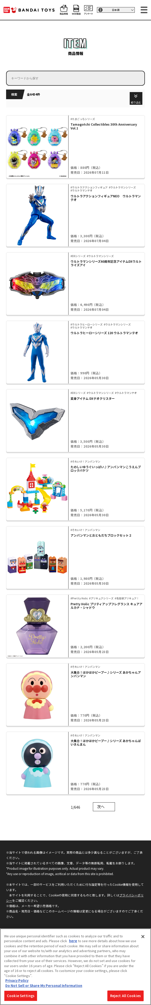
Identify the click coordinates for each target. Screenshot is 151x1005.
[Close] (142, 936)
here (73, 940)
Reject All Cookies (125, 995)
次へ (101, 806)
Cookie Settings (21, 995)
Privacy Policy (16, 980)
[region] (75, 966)
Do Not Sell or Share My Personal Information (43, 985)
